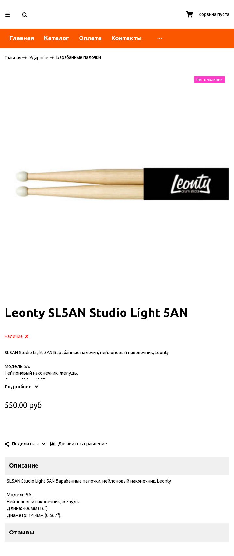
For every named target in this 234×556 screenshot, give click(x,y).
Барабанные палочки (78, 57)
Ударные (39, 57)
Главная (21, 38)
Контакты (126, 38)
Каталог (56, 38)
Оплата (90, 38)
